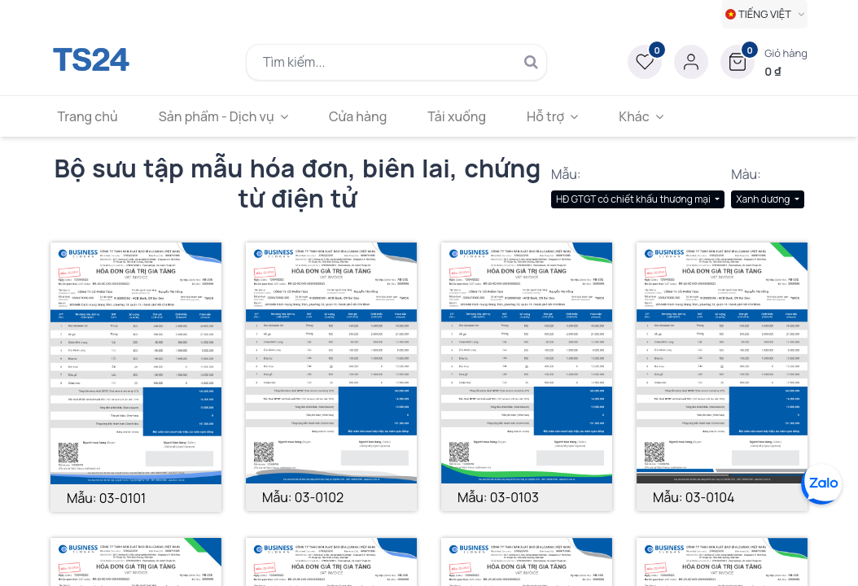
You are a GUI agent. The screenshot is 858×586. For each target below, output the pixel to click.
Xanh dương (764, 199)
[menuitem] (92, 116)
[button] (764, 62)
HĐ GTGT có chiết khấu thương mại (634, 199)
